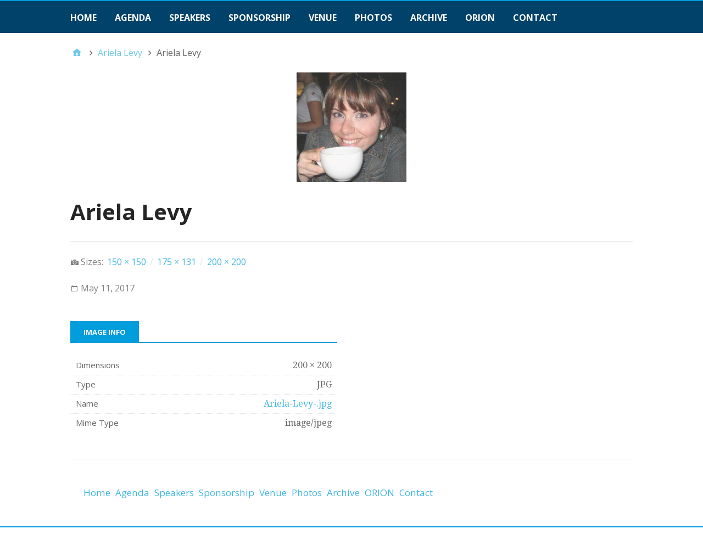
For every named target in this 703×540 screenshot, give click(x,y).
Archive (428, 18)
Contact (535, 18)
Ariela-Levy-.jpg (298, 403)
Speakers (189, 18)
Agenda (133, 18)
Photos (373, 18)
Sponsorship (259, 18)
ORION (480, 18)
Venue (323, 18)
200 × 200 (226, 262)
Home (83, 18)
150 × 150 (126, 262)
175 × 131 (176, 262)
